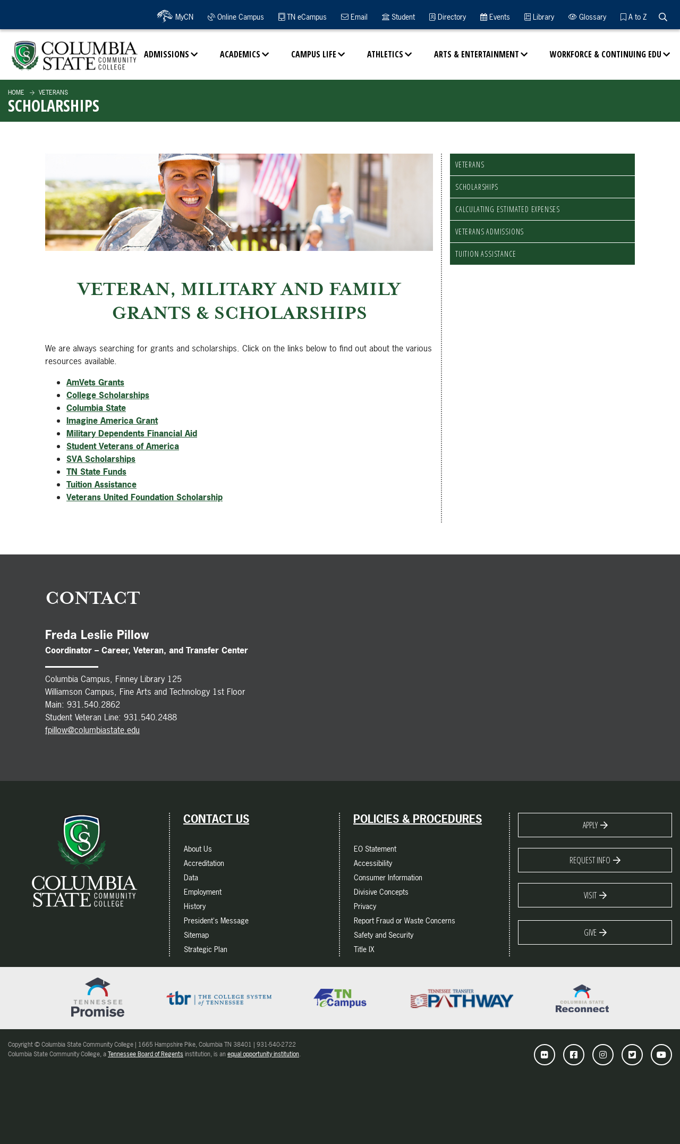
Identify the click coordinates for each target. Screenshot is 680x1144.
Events (495, 17)
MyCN (183, 17)
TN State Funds (96, 471)
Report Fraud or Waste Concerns (404, 920)
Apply (590, 825)
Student (398, 17)
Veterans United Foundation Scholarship (144, 497)
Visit (590, 895)
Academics (240, 54)
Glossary (587, 17)
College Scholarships (107, 395)
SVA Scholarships (100, 459)
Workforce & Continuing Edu (605, 54)
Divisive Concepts (381, 892)
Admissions (166, 54)
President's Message (216, 920)
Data (191, 877)
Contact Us (216, 819)
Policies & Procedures (417, 819)
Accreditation (204, 863)
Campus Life (313, 54)
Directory (447, 17)
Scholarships (476, 187)
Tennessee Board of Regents (145, 1054)
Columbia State (96, 408)
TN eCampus (302, 17)
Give (590, 932)
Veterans (52, 92)
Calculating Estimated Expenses (507, 209)
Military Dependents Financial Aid (131, 433)
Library (539, 17)
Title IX (364, 949)
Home (16, 92)
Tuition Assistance (485, 254)
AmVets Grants (95, 382)
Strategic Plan (205, 949)
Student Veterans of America (122, 446)
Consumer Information (388, 877)
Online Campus (236, 17)
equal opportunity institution (263, 1054)
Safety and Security (383, 935)
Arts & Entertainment (476, 54)
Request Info (590, 860)
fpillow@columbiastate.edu (92, 730)
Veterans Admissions (489, 231)
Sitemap (196, 935)
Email (354, 17)
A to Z (633, 17)
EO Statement (375, 849)
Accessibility (373, 863)
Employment (203, 892)
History (195, 906)
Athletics (385, 54)
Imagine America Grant (112, 420)
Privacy (365, 906)
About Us (198, 849)
